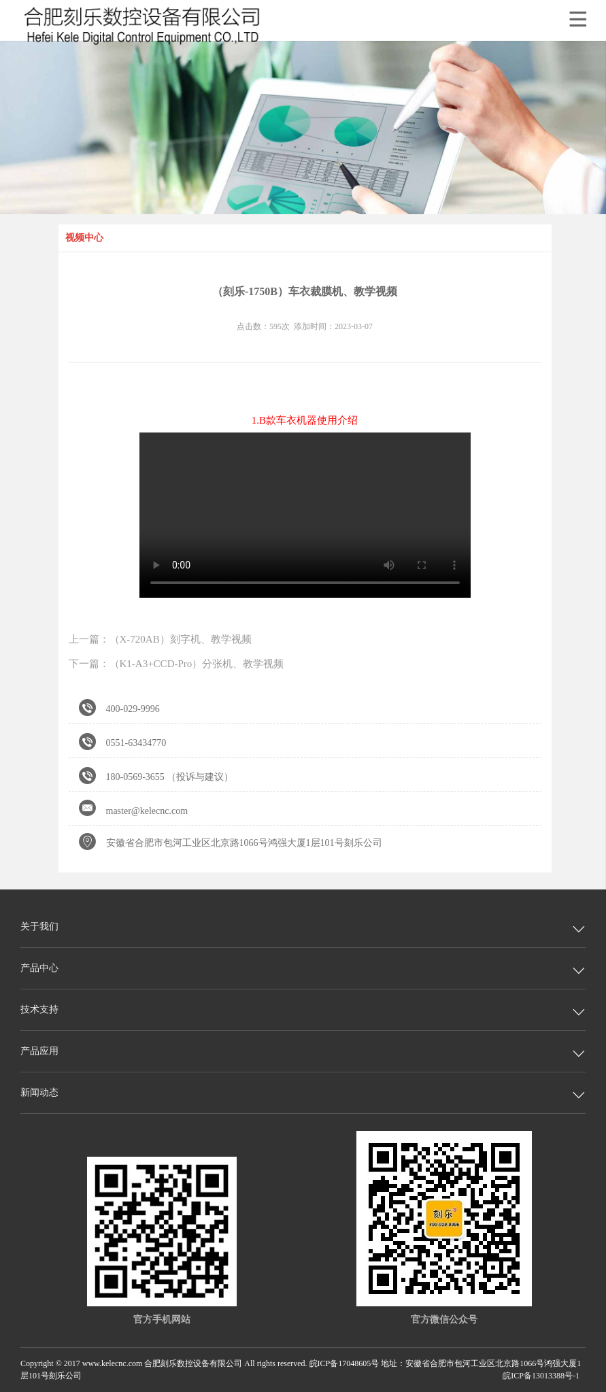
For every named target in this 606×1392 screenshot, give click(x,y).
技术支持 (39, 1009)
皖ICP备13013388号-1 (541, 1375)
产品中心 (39, 968)
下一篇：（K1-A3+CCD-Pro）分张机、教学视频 (176, 663)
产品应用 (39, 1051)
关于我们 (39, 926)
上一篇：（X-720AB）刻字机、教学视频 (160, 639)
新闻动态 (39, 1092)
